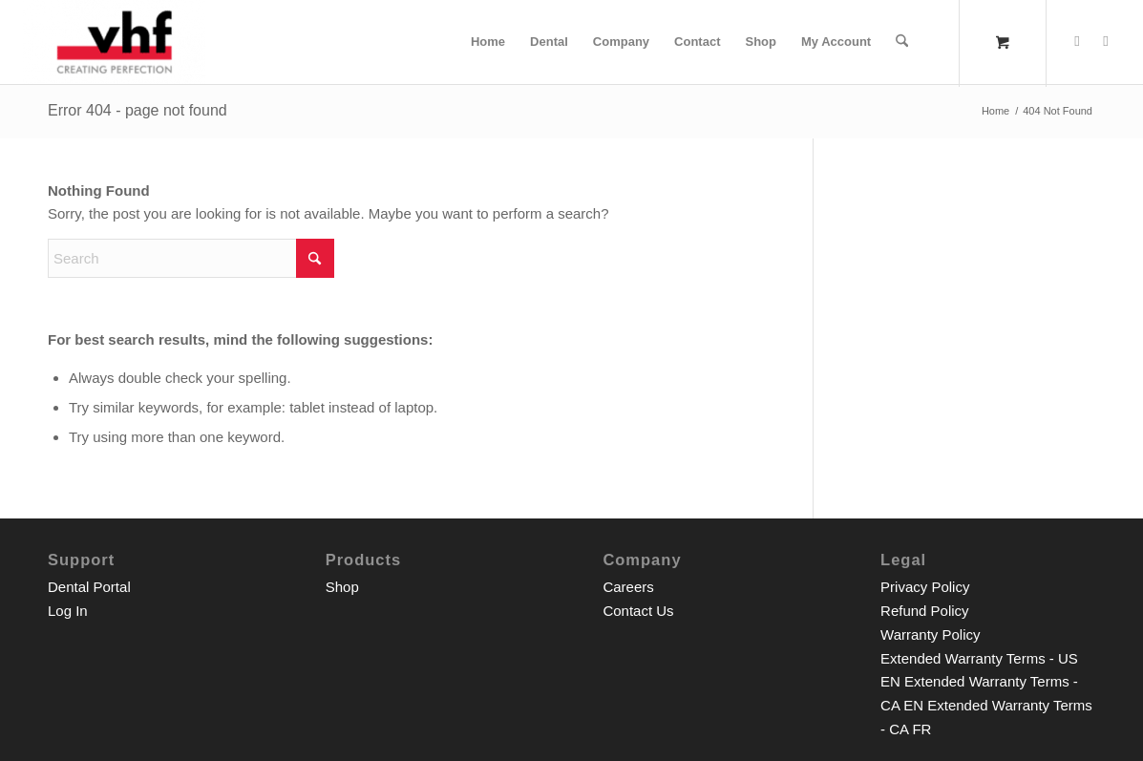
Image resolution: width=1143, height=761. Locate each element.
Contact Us (638, 610)
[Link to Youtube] (1105, 41)
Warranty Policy (930, 634)
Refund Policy (924, 610)
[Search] (902, 42)
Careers (628, 587)
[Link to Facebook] (1077, 41)
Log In (68, 610)
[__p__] (114, 42)
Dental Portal (89, 587)
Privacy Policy (924, 587)
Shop (342, 587)
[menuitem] (488, 42)
